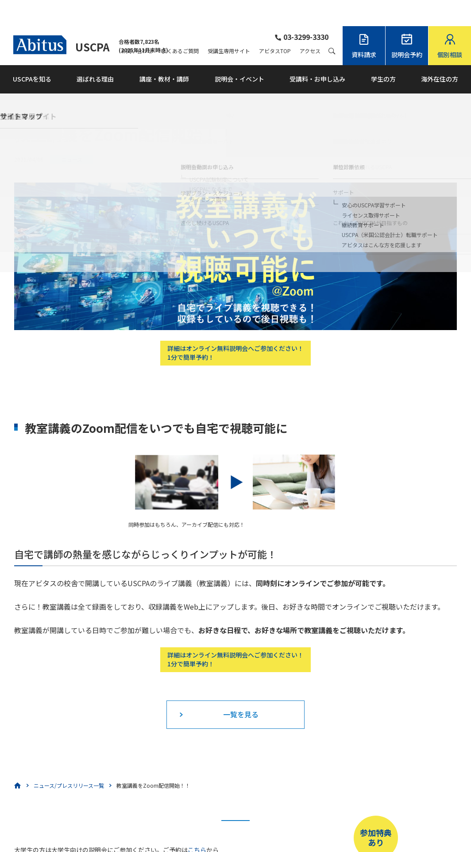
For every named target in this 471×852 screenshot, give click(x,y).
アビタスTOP (275, 24)
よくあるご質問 (180, 24)
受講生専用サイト (229, 24)
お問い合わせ (137, 24)
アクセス (310, 24)
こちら (197, 823)
